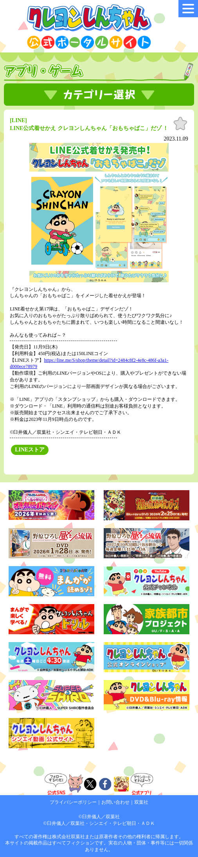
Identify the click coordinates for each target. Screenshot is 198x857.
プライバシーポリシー (73, 802)
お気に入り (180, 123)
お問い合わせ (115, 802)
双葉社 (141, 802)
